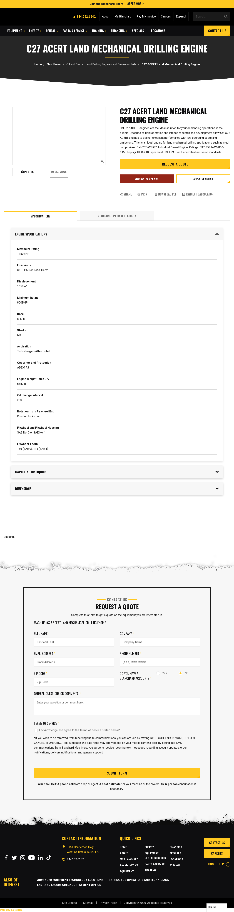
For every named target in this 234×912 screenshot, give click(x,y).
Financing (176, 847)
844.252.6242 (84, 16)
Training (150, 870)
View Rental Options (147, 178)
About (105, 16)
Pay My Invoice (146, 16)
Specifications (40, 216)
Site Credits (69, 903)
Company (127, 633)
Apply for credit (203, 179)
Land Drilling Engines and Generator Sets (111, 64)
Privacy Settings (11, 909)
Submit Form (117, 773)
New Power (54, 64)
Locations (176, 859)
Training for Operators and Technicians (138, 880)
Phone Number (130, 653)
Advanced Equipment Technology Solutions (70, 880)
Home (38, 64)
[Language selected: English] (216, 907)
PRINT (143, 194)
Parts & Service (155, 864)
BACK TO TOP (219, 864)
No (183, 673)
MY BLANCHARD (129, 859)
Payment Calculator (197, 194)
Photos (27, 172)
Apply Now (134, 3)
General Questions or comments (57, 693)
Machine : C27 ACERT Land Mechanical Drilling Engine (70, 622)
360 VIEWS (58, 172)
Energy (149, 847)
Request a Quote (175, 164)
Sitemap (88, 903)
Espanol (181, 16)
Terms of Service (46, 723)
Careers (166, 16)
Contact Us (217, 30)
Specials (175, 853)
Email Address (44, 653)
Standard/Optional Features (117, 216)
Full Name (41, 633)
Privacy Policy (109, 903)
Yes (161, 673)
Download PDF (165, 194)
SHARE (126, 194)
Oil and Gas (73, 64)
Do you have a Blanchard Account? (135, 676)
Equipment (127, 871)
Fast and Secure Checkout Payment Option (69, 885)
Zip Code (40, 673)
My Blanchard (122, 16)
